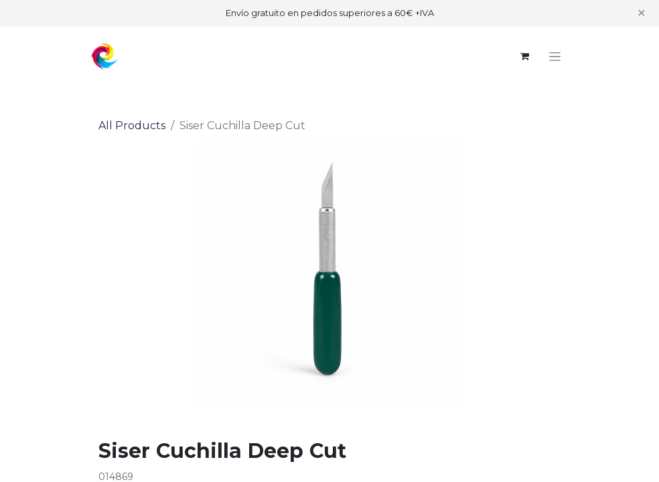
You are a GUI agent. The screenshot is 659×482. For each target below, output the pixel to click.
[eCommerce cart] (524, 56)
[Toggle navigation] (555, 56)
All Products (131, 125)
